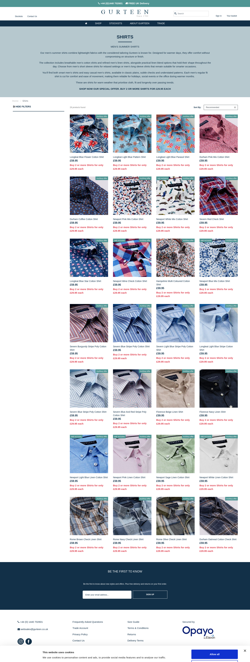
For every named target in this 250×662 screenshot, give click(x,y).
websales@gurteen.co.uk (33, 629)
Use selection (215, 652)
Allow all (215, 641)
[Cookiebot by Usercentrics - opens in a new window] (21, 655)
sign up (150, 594)
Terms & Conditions (138, 628)
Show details (170, 655)
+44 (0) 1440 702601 (30, 621)
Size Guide (133, 621)
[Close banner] (245, 638)
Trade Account (80, 628)
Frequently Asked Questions (88, 621)
